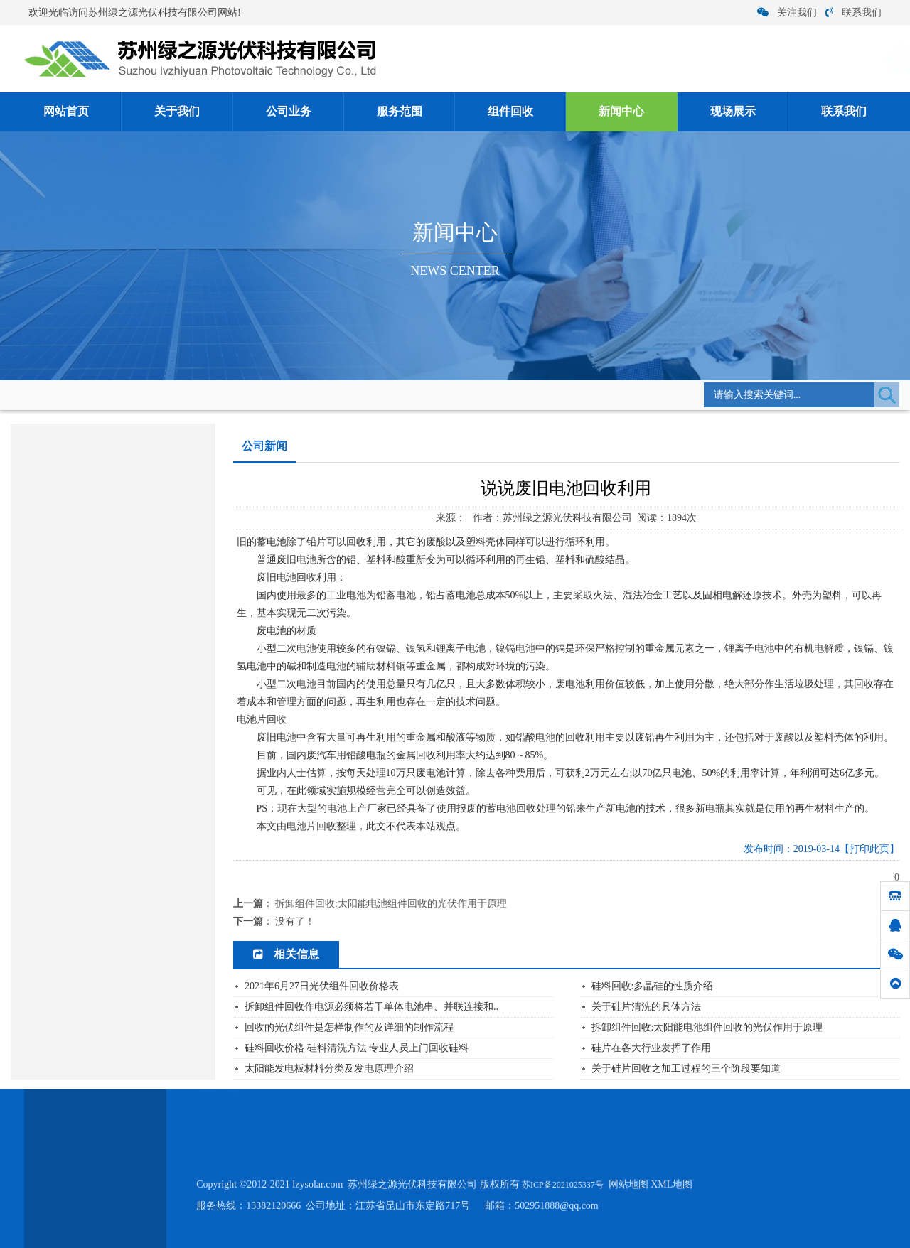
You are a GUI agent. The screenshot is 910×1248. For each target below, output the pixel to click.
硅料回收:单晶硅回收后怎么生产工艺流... (107, 675)
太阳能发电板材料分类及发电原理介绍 (102, 719)
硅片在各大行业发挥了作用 (79, 697)
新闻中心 (621, 112)
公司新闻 (235, 394)
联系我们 (853, 12)
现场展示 (733, 112)
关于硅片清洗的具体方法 (646, 1006)
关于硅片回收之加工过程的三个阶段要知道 (686, 1068)
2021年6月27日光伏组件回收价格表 (322, 986)
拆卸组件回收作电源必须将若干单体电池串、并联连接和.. (371, 1006)
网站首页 (66, 112)
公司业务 (288, 112)
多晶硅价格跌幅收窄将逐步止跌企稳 (98, 631)
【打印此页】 (869, 849)
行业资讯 (35, 515)
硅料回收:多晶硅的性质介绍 (653, 986)
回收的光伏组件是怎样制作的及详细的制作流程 (349, 1027)
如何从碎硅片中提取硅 (70, 763)
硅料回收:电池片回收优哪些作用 (90, 785)
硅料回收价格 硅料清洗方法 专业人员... (103, 653)
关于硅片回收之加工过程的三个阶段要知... (111, 741)
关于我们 (177, 112)
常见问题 (35, 547)
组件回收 (510, 112)
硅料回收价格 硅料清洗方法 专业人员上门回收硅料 (357, 1048)
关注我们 (787, 12)
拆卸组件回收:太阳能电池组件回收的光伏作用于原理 (391, 903)
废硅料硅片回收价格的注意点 (84, 807)
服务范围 (399, 112)
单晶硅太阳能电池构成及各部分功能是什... (111, 609)
